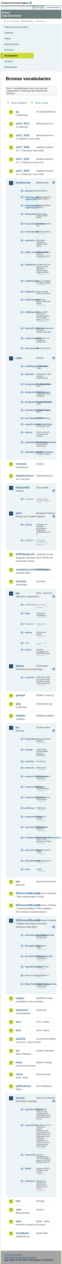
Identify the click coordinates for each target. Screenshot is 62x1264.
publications (23, 1086)
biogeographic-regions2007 (30, 198)
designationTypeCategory (30, 392)
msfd (19, 1062)
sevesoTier (30, 1155)
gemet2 (20, 695)
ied (18, 881)
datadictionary (25, 475)
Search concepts (41, 103)
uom (18, 1209)
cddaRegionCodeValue (30, 366)
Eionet (16, 21)
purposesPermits (30, 816)
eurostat (21, 581)
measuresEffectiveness (30, 776)
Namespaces (10, 67)
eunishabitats (30, 231)
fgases (20, 665)
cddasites (30, 374)
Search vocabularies (19, 103)
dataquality (30, 214)
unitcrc (28, 649)
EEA (17, 2)
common (21, 463)
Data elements (11, 44)
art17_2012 (22, 159)
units (27, 869)
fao (18, 593)
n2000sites (30, 291)
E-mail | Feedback (13, 1254)
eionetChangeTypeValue (30, 410)
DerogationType (30, 946)
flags (27, 613)
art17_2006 (22, 147)
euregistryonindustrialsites (26, 569)
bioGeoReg (30, 739)
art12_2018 (22, 135)
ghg (18, 703)
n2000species (30, 312)
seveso (20, 1097)
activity (28, 524)
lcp (18, 1050)
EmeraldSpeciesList (30, 223)
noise (19, 1074)
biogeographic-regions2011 (30, 206)
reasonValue (30, 1125)
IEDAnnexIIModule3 (26, 905)
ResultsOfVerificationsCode (30, 956)
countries (29, 677)
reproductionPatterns (30, 827)
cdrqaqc (29, 749)
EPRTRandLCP (25, 554)
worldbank (22, 1233)
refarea (28, 632)
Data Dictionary (27, 21)
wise (18, 1221)
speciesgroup (30, 348)
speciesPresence (30, 850)
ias (17, 727)
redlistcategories (30, 338)
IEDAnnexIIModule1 (26, 893)
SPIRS (28, 1168)
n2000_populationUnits (30, 252)
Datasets (8, 32)
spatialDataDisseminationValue (30, 442)
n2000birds (30, 264)
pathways (29, 808)
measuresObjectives (30, 797)
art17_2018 (22, 170)
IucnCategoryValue (30, 418)
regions (28, 432)
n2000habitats (30, 281)
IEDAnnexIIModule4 (26, 920)
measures (30, 767)
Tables (7, 38)
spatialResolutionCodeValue (30, 452)
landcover (22, 1010)
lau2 (18, 1030)
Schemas (9, 50)
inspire (20, 998)
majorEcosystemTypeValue (30, 424)
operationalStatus (30, 1109)
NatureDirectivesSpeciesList (30, 328)
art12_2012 (22, 123)
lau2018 (20, 1038)
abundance (30, 191)
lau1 (18, 1021)
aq (17, 111)
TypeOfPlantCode (30, 966)
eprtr (19, 513)
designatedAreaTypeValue (30, 384)
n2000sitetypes (30, 299)
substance (30, 1181)
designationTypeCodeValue (30, 402)
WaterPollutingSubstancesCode (30, 984)
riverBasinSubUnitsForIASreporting (30, 837)
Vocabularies (11, 55)
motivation (30, 240)
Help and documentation (16, 27)
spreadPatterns (30, 860)
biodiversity (23, 182)
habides (21, 715)
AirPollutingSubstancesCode (30, 935)
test (18, 1201)
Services (8, 61)
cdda (19, 358)
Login (37, 7)
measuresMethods (30, 787)
